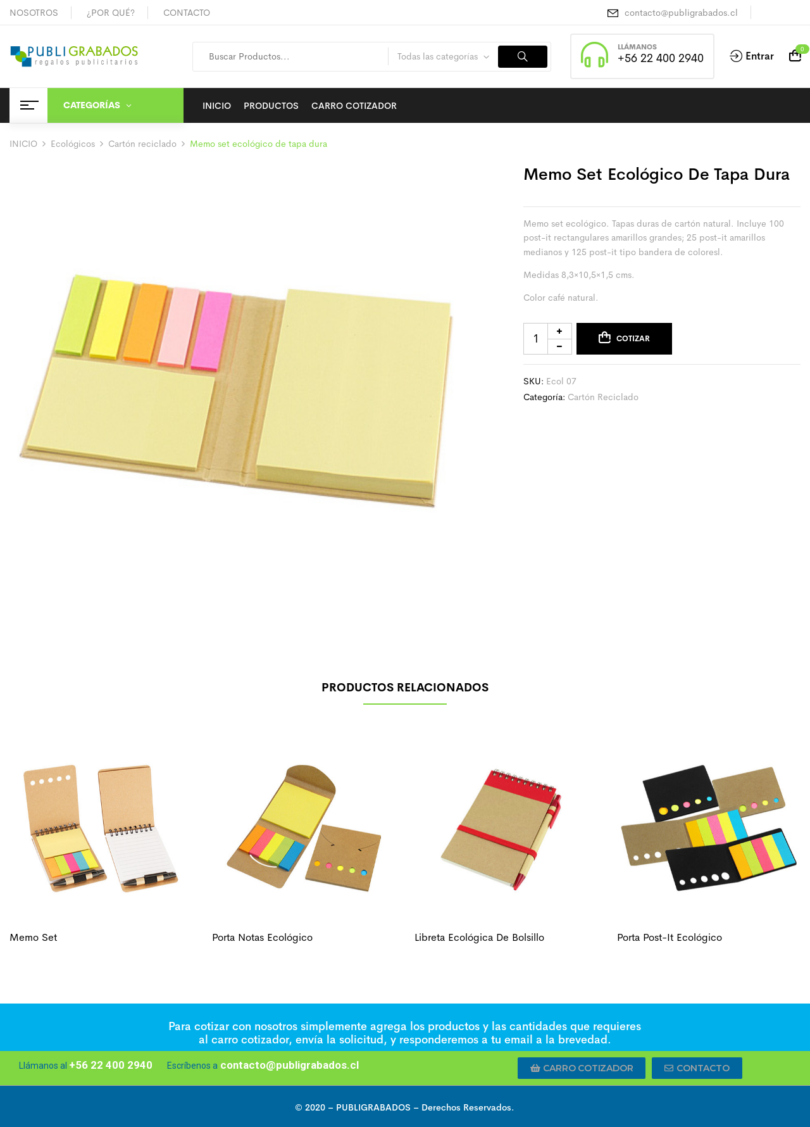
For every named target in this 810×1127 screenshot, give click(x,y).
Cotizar (633, 339)
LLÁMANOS (637, 46)
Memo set (33, 937)
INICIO (23, 143)
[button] (582, 1068)
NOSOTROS (33, 12)
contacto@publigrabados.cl (681, 12)
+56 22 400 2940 (661, 58)
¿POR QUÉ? (111, 12)
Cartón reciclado (142, 143)
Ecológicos (73, 143)
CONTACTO (186, 12)
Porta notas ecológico (262, 937)
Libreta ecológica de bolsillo (479, 937)
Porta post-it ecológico (669, 937)
